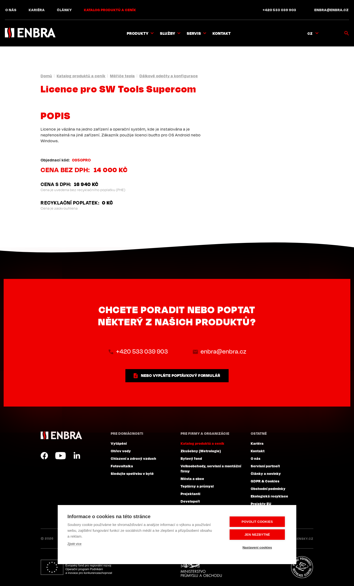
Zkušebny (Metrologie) (201, 451)
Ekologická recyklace (269, 496)
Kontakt (222, 33)
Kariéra (37, 10)
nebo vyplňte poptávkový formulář (180, 375)
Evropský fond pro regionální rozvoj (76, 567)
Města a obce (192, 478)
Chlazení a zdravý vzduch (133, 458)
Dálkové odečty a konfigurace (169, 75)
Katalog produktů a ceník (110, 10)
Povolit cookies (257, 522)
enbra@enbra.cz (331, 10)
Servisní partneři (265, 466)
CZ (310, 33)
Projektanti (190, 493)
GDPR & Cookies (265, 481)
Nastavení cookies (257, 547)
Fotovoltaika (122, 466)
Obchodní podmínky (268, 488)
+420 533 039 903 (279, 10)
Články (64, 10)
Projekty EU (261, 503)
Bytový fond (191, 458)
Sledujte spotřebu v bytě (132, 473)
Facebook (44, 455)
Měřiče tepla (122, 75)
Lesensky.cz (302, 539)
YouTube (60, 455)
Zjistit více (74, 544)
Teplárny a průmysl (197, 486)
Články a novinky (266, 473)
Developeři (190, 501)
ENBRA (61, 435)
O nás (11, 10)
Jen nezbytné (257, 534)
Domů (46, 75)
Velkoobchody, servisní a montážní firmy (211, 468)
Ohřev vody (121, 451)
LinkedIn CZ (76, 455)
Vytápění (119, 443)
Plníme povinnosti (301, 567)
